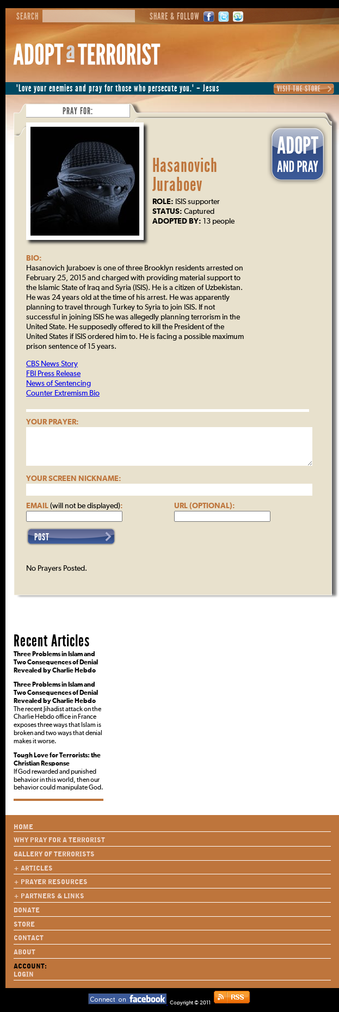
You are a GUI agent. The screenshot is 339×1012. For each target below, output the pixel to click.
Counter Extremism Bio (63, 393)
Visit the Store (299, 89)
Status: (167, 211)
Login (24, 974)
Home (23, 827)
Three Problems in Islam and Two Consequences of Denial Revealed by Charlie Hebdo (56, 662)
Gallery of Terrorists (54, 854)
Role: (163, 202)
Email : (74, 506)
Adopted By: (176, 221)
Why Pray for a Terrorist (59, 840)
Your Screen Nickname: (73, 479)
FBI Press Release (53, 374)
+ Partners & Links (49, 896)
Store (24, 924)
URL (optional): (204, 506)
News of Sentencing (58, 383)
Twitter (223, 16)
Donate (27, 910)
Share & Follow (175, 16)
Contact (29, 938)
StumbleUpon (238, 16)
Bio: (34, 258)
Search (27, 16)
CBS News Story (52, 364)
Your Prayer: (52, 422)
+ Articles (33, 868)
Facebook (209, 16)
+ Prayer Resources (51, 882)
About (24, 952)
